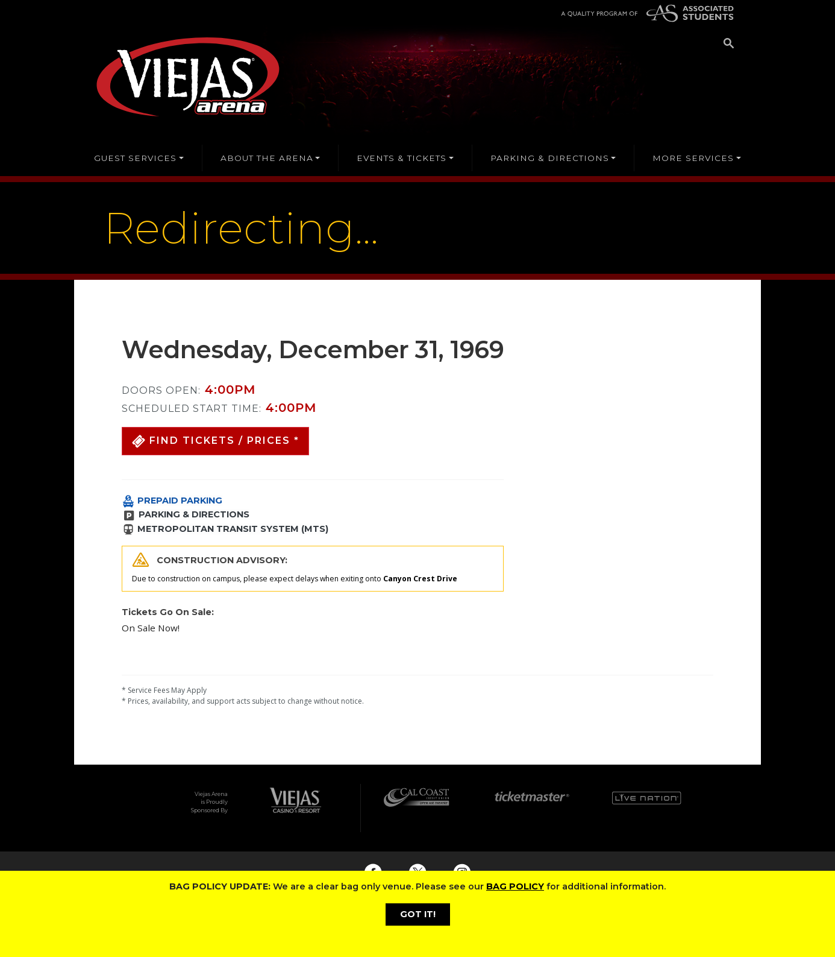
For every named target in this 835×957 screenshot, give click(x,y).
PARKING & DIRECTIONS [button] (549, 158)
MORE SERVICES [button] (693, 158)
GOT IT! (418, 914)
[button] (215, 441)
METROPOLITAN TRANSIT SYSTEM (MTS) (232, 528)
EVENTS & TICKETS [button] (401, 158)
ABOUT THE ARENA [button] (266, 158)
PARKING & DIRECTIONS (194, 514)
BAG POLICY (515, 886)
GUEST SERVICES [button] (135, 158)
